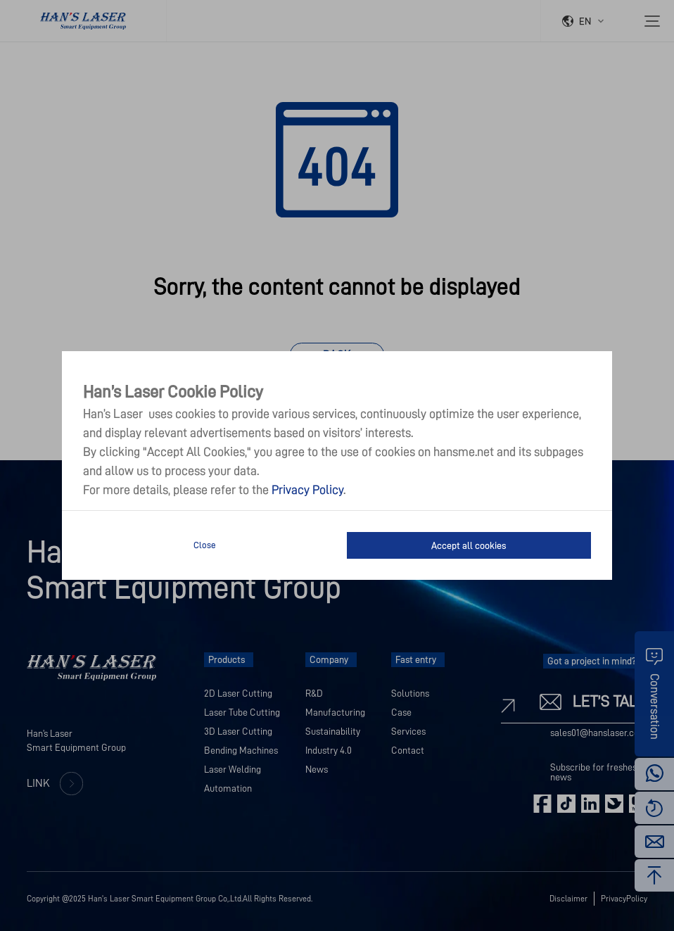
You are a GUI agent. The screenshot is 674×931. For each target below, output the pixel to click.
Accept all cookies (468, 545)
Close (204, 545)
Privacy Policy (307, 489)
